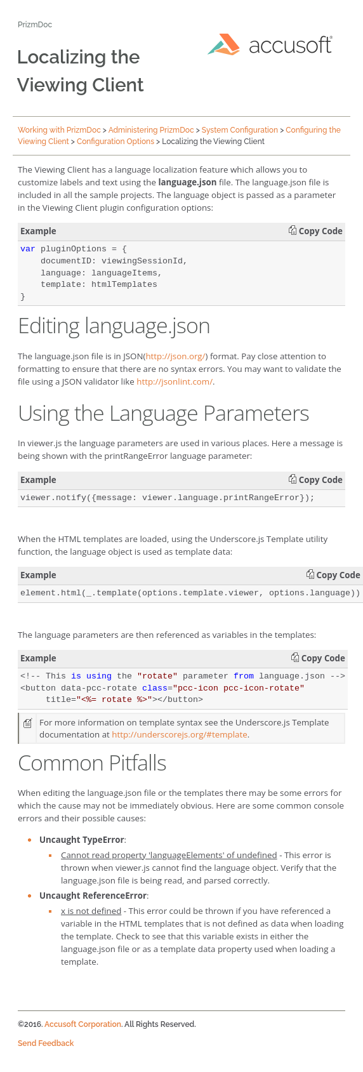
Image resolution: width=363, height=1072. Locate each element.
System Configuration (240, 130)
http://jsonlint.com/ (174, 381)
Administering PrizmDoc (151, 130)
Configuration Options (115, 141)
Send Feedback (46, 1043)
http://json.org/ (175, 356)
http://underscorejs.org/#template (179, 734)
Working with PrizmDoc (59, 130)
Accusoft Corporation (82, 1024)
